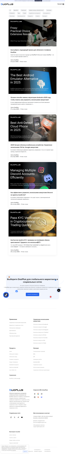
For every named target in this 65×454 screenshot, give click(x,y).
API (34, 357)
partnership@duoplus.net (39, 423)
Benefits (16, 10)
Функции (45, 16)
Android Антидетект (14, 365)
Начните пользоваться (32, 294)
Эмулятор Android (13, 368)
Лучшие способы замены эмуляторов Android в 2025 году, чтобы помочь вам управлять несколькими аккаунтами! (31, 98)
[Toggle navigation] (63, 4)
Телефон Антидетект (14, 360)
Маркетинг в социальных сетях (16, 325)
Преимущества (21, 16)
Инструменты (46, 13)
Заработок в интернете (34, 13)
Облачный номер (13, 357)
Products (12, 13)
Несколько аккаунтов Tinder (39, 343)
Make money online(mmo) (36, 10)
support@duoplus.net (38, 427)
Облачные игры (12, 333)
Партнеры (12, 16)
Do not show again (46, 0)
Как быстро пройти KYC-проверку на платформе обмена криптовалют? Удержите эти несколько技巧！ (30, 241)
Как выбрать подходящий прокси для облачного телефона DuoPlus (31, 51)
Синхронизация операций (39, 352)
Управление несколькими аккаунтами (17, 323)
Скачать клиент (12, 438)
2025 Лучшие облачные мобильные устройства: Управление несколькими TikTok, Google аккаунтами (31, 146)
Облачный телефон (13, 355)
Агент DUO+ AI (12, 371)
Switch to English (38, 0)
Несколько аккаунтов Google (40, 328)
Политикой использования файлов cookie (13, 450)
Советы (37, 16)
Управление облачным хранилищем (41, 371)
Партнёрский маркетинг (14, 336)
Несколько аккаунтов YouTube (40, 338)
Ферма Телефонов (13, 363)
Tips (19, 13)
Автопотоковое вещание (38, 368)
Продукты (30, 16)
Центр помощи (12, 436)
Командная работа (37, 360)
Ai (10, 10)
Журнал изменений (13, 444)
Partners (49, 10)
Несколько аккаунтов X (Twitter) (40, 333)
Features (23, 10)
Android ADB (36, 363)
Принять (25, 451)
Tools (24, 13)
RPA (34, 355)
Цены (10, 352)
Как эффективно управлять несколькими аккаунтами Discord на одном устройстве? (32, 194)
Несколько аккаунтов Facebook (40, 325)
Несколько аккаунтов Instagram (40, 330)
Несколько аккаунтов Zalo (39, 341)
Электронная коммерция (14, 328)
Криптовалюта (12, 331)
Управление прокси (37, 365)
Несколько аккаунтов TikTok (39, 335)
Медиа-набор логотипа (14, 441)
